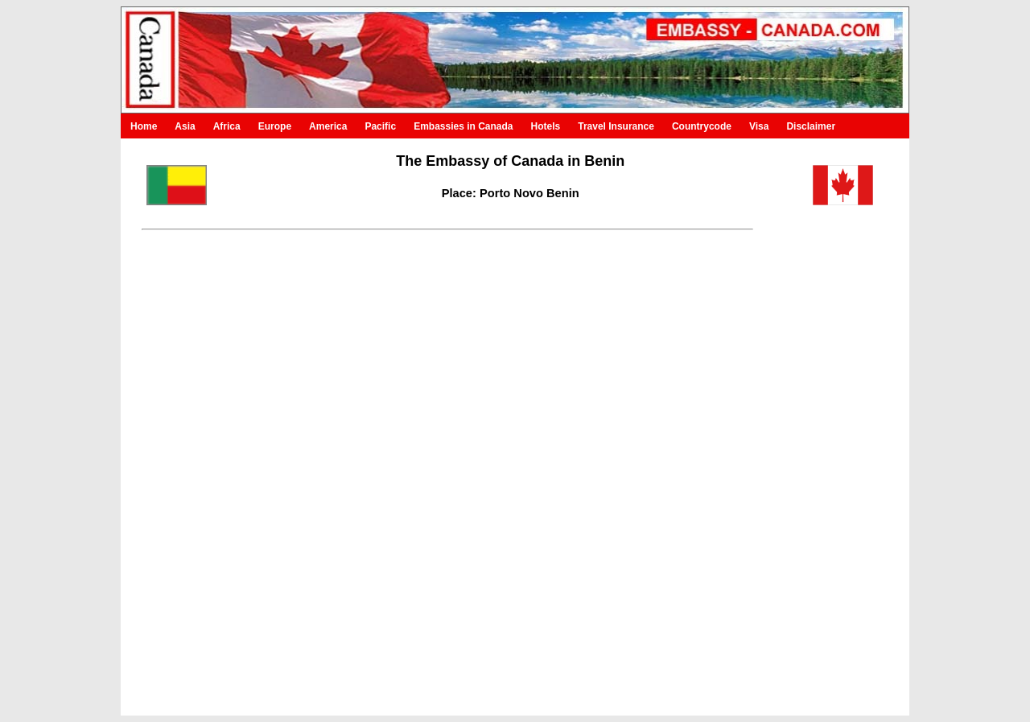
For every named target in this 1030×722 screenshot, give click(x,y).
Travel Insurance (616, 126)
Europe (274, 126)
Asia (185, 126)
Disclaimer (810, 126)
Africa (227, 126)
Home (143, 126)
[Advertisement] (817, 461)
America (328, 126)
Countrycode (701, 126)
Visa (758, 126)
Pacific (380, 126)
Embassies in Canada (463, 126)
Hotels (546, 126)
